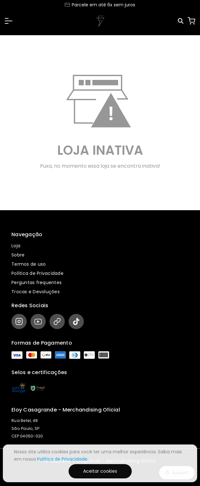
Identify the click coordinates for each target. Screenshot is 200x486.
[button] (8, 21)
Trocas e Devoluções (35, 291)
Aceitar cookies (100, 471)
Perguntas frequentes (36, 282)
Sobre (17, 255)
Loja (15, 246)
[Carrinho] (191, 21)
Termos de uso (28, 264)
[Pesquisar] (181, 21)
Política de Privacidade (37, 273)
